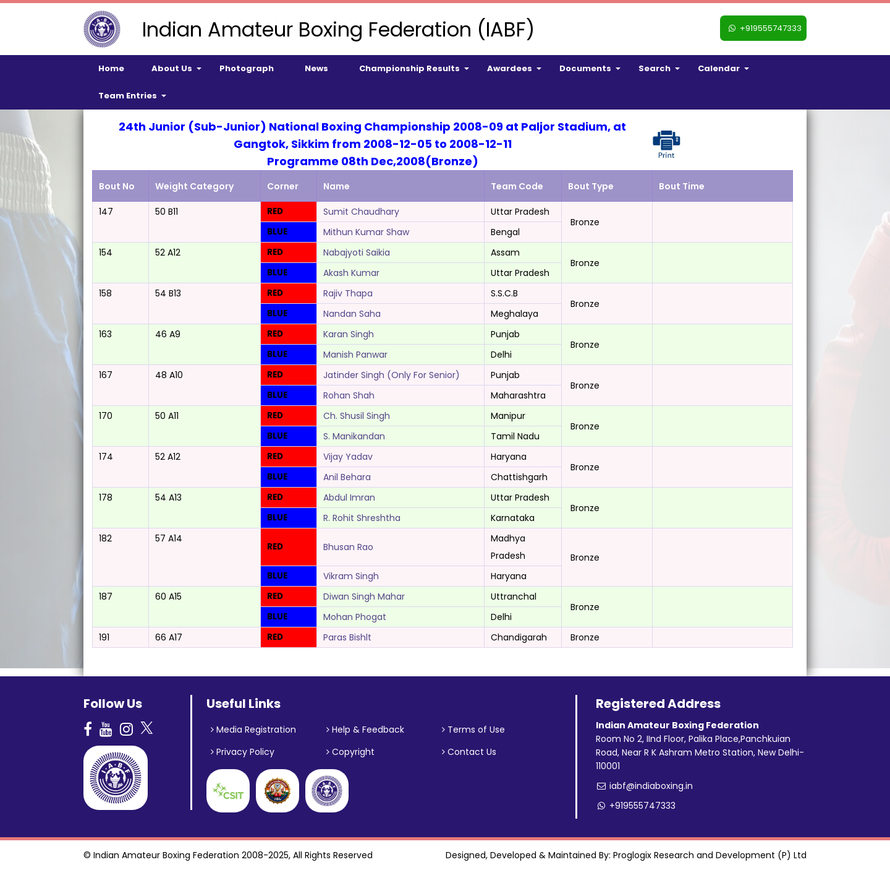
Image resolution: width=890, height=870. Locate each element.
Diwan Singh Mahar (364, 596)
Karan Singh (348, 334)
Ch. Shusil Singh (356, 416)
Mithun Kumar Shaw (366, 232)
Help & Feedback (365, 729)
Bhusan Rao (348, 547)
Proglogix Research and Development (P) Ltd (710, 855)
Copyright (350, 752)
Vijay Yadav (348, 456)
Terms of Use (473, 729)
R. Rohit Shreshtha (361, 518)
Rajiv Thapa (348, 293)
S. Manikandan (354, 436)
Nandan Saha (352, 314)
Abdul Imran (349, 497)
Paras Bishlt (347, 637)
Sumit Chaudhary (361, 211)
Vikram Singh (351, 576)
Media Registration (253, 729)
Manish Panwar (355, 354)
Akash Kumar (351, 273)
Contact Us (469, 752)
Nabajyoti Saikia (356, 252)
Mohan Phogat (354, 617)
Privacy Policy (242, 752)
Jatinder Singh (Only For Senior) (391, 375)
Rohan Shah (349, 395)
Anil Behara (347, 477)
